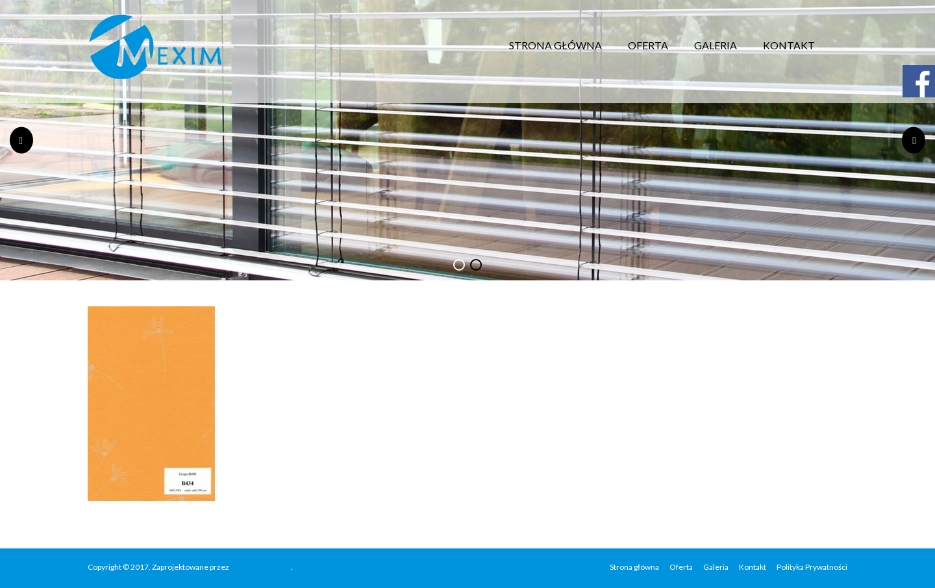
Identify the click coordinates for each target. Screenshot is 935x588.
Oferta (648, 45)
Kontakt (789, 45)
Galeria (715, 45)
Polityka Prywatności (812, 567)
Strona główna (555, 45)
